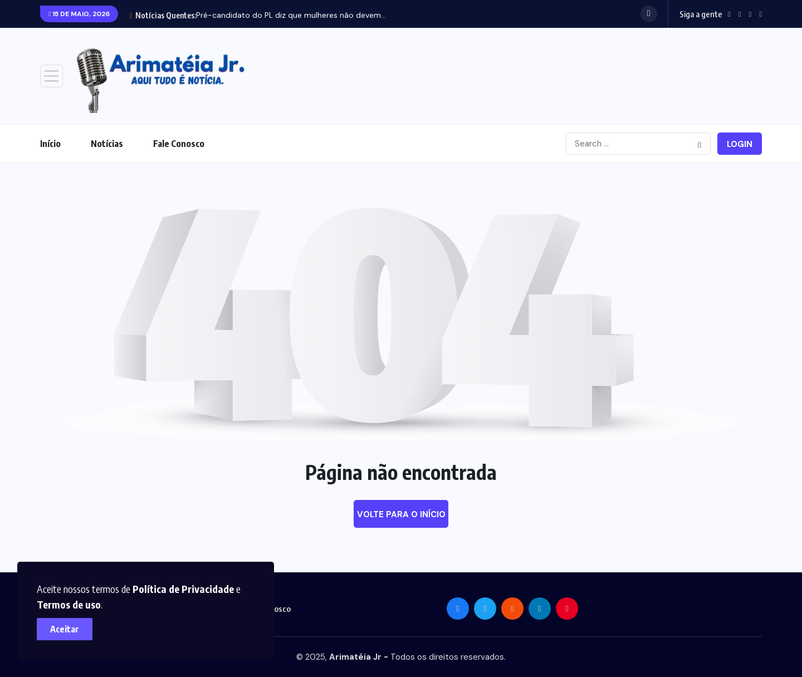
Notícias (107, 143)
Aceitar (66, 626)
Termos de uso (71, 602)
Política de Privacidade (185, 586)
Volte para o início (401, 514)
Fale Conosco (178, 143)
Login (739, 144)
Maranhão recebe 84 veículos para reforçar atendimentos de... (311, 15)
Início (50, 143)
